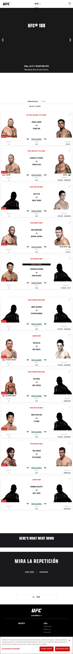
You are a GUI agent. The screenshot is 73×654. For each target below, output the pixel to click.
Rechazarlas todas (62, 649)
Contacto (21, 624)
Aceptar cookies (46, 649)
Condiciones (48, 626)
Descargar (43, 572)
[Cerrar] (69, 640)
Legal (45, 624)
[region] (36, 645)
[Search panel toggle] (69, 3)
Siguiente (69, 40)
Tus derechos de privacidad (11, 648)
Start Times (29, 572)
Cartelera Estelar (33, 101)
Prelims (43, 101)
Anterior (3, 40)
